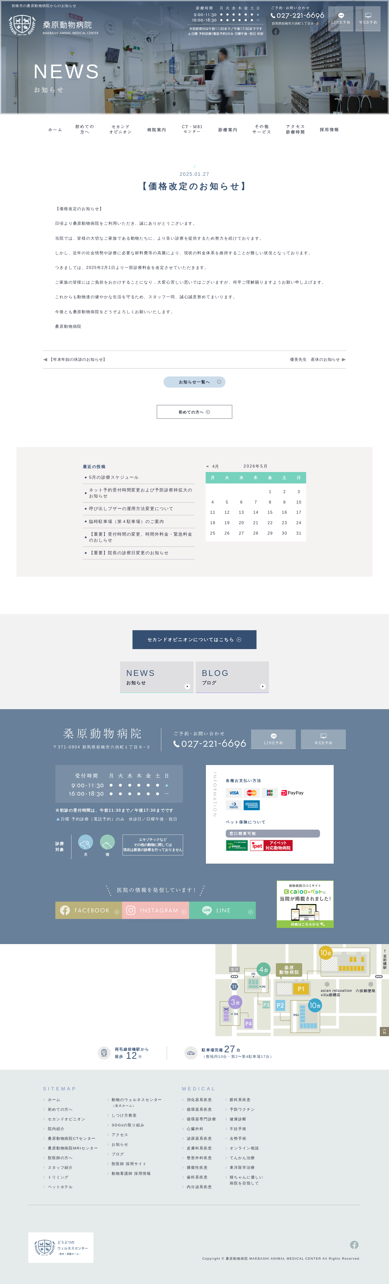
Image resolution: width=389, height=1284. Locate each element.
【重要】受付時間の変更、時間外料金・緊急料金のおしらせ (140, 537)
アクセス (120, 1135)
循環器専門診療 (201, 1119)
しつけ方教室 (124, 1115)
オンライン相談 (244, 1148)
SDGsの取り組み (128, 1125)
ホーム (54, 1100)
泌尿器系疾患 (199, 1138)
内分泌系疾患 (199, 1187)
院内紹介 (56, 1129)
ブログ (209, 682)
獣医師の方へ (60, 1158)
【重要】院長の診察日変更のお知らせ (129, 552)
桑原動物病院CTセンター (72, 1138)
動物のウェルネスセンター (137, 1103)
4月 (216, 467)
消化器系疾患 (199, 1100)
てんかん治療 (242, 1158)
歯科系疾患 (197, 1177)
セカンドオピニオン (67, 1119)
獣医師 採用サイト (129, 1164)
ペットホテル (60, 1187)
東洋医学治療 (242, 1167)
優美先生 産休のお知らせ (315, 359)
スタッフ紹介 (60, 1167)
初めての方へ (191, 412)
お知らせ (136, 682)
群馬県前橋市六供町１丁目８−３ (295, 23)
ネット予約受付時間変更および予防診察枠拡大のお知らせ (140, 493)
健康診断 (238, 1119)
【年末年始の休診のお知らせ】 (78, 359)
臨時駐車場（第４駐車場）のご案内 (126, 521)
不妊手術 (238, 1129)
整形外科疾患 (199, 1158)
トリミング (58, 1177)
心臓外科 (195, 1129)
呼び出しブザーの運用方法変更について (131, 508)
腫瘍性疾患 (197, 1167)
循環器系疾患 (199, 1109)
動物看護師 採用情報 (131, 1173)
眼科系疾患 (240, 1100)
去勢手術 (238, 1138)
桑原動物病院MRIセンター (73, 1148)
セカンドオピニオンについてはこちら (190, 639)
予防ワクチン (242, 1109)
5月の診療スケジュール (114, 477)
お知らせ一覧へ (194, 382)
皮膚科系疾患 (199, 1148)
